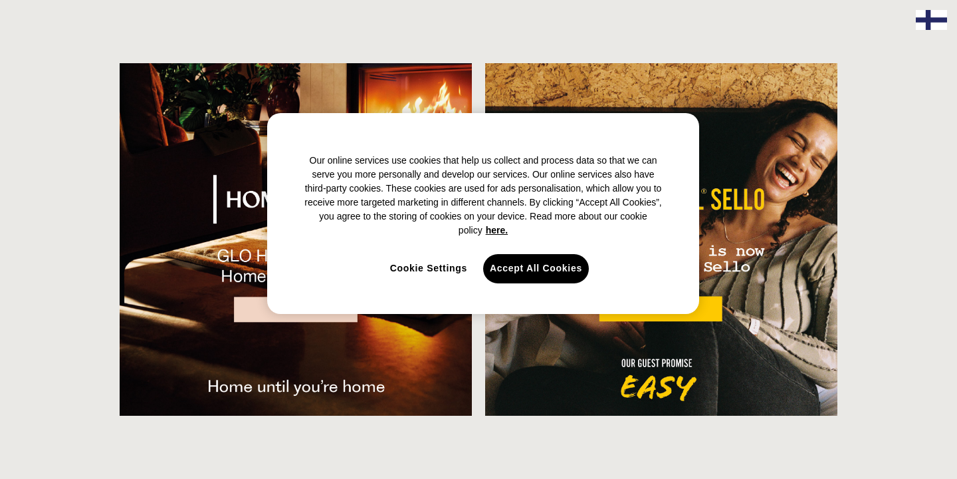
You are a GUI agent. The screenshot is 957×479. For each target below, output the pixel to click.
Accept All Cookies (536, 268)
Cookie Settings (428, 268)
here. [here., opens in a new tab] (497, 230)
